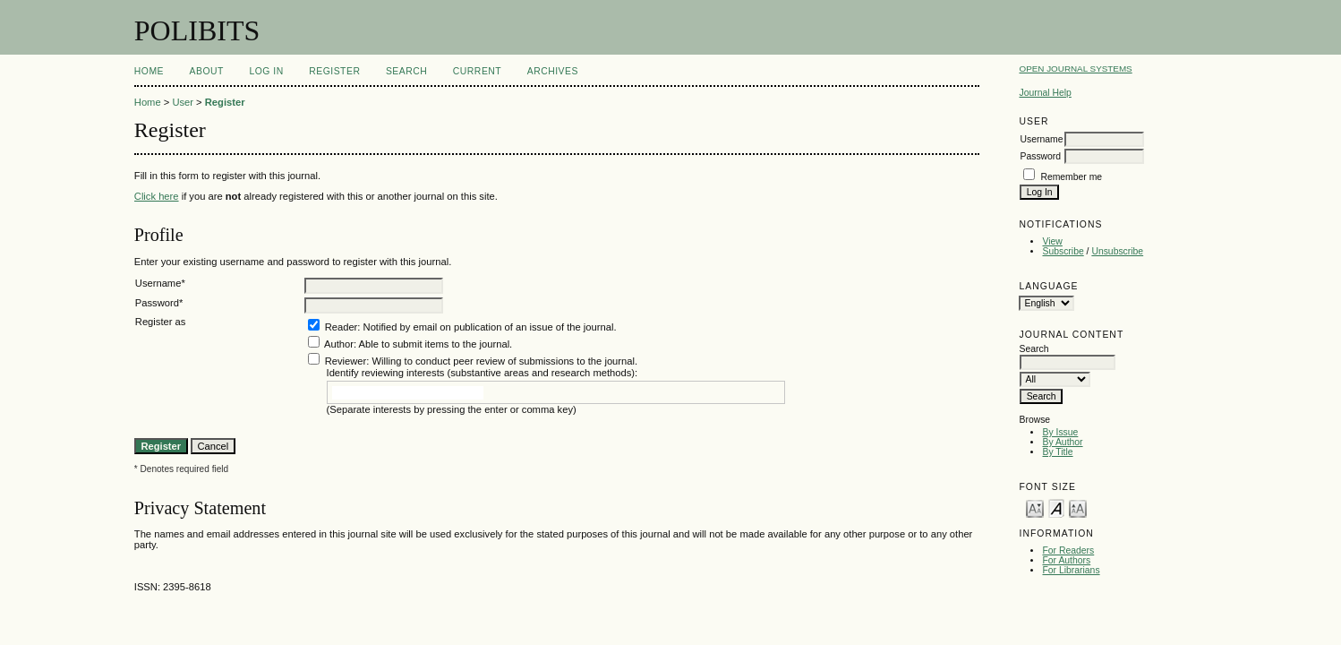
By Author (1062, 442)
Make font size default (1056, 507)
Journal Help (1045, 93)
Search (406, 71)
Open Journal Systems (1075, 68)
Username (1041, 139)
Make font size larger (1078, 507)
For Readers (1068, 550)
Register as (160, 321)
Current (477, 71)
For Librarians (1070, 570)
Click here (156, 196)
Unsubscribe (1117, 251)
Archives (552, 71)
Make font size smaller (1035, 507)
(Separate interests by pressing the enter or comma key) (452, 409)
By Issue (1060, 432)
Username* (160, 283)
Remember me (1071, 177)
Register (334, 71)
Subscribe (1062, 251)
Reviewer (346, 361)
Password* (159, 302)
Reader (341, 327)
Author (339, 344)
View (1052, 241)
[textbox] (407, 393)
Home (149, 71)
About (207, 71)
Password (1040, 156)
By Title (1057, 452)
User (182, 102)
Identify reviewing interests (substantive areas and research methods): (482, 372)
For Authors (1066, 560)
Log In (266, 71)
